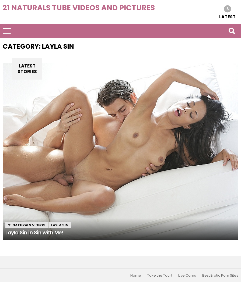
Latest (227, 16)
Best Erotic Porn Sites (220, 275)
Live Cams (187, 275)
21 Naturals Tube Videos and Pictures (79, 8)
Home (135, 275)
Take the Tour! (159, 275)
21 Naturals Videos (27, 225)
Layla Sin (59, 225)
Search (232, 31)
